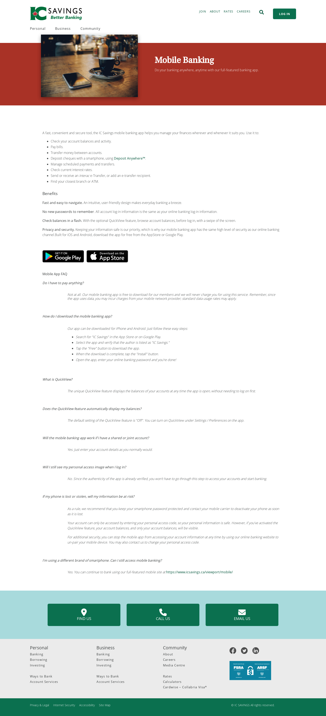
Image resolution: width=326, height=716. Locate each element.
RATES (228, 11)
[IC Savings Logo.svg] (56, 13)
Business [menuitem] (63, 28)
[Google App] (63, 256)
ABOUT (215, 11)
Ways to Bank (41, 676)
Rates (167, 676)
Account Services (44, 682)
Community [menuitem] (90, 28)
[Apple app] (107, 256)
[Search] (261, 12)
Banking (36, 654)
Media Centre (174, 665)
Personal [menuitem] (38, 28)
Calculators (172, 682)
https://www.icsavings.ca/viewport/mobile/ (199, 572)
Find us (84, 615)
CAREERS (243, 11)
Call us (163, 615)
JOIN (202, 11)
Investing (37, 665)
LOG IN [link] (284, 14)
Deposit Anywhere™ (129, 158)
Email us (242, 615)
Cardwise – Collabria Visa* (185, 687)
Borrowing (38, 659)
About (168, 654)
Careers (169, 659)
